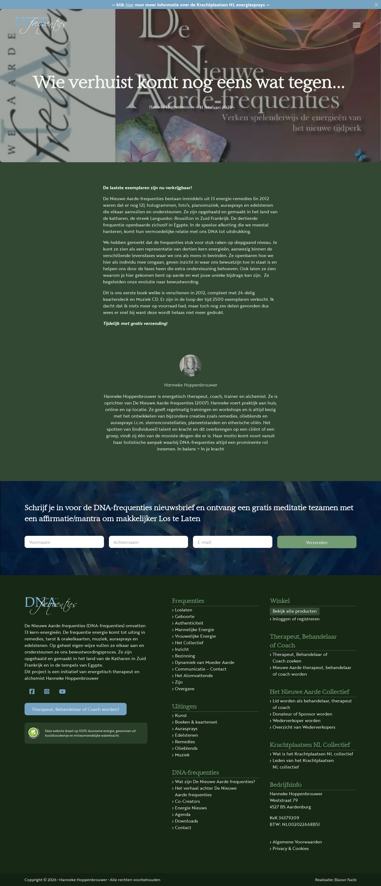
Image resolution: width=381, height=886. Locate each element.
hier (130, 4)
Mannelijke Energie (194, 629)
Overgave (184, 688)
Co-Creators (187, 801)
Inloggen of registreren (296, 618)
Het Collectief (189, 642)
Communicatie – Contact (200, 668)
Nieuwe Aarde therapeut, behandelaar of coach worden (312, 670)
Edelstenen (186, 735)
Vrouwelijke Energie (195, 636)
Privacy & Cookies (291, 848)
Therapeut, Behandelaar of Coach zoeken (300, 657)
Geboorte (184, 616)
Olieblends (186, 748)
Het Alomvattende (194, 675)
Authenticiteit (189, 623)
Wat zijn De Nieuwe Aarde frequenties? (215, 781)
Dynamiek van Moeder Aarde (204, 662)
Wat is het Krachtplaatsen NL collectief (313, 753)
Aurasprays (186, 728)
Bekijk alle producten (295, 611)
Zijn (179, 682)
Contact (183, 827)
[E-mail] (232, 542)
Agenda (182, 814)
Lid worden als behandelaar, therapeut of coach (312, 704)
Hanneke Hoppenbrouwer (171, 107)
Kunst (181, 715)
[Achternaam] (148, 542)
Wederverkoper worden (296, 720)
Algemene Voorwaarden (297, 841)
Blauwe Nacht (345, 880)
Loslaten (183, 609)
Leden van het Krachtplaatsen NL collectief (303, 763)
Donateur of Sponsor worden (302, 713)
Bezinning (185, 655)
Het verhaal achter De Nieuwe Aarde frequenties (206, 791)
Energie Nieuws (191, 807)
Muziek (182, 754)
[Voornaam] (64, 542)
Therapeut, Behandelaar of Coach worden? (75, 709)
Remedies (185, 741)
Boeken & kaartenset (196, 722)
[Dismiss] (376, 4)
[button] (356, 25)
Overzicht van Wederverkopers (304, 727)
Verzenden (317, 542)
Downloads (186, 820)
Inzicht (182, 649)
